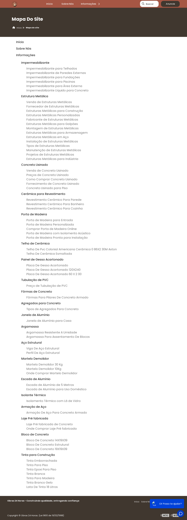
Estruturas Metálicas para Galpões (52, 124)
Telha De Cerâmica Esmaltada (49, 254)
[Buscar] (143, 4)
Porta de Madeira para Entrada (49, 220)
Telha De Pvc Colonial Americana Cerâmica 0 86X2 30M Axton (71, 249)
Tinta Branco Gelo (39, 482)
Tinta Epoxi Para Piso (41, 469)
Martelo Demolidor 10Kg (43, 369)
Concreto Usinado (34, 165)
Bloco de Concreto (35, 434)
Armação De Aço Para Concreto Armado (56, 413)
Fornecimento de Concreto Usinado (52, 184)
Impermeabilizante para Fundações (53, 77)
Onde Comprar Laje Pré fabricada (51, 429)
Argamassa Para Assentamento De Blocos (58, 337)
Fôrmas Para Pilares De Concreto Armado (57, 297)
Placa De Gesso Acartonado (47, 265)
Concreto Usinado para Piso (47, 188)
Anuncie (170, 4)
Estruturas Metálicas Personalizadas (53, 115)
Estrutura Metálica (34, 96)
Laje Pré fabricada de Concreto (49, 424)
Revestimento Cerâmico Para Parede (54, 200)
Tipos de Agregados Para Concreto (52, 309)
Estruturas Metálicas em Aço (47, 137)
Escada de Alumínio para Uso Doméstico (56, 389)
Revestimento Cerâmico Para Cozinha (54, 208)
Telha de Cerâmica (35, 243)
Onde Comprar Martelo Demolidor (51, 373)
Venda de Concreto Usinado (47, 171)
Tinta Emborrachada (41, 461)
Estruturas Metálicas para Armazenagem (57, 133)
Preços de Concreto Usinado (47, 175)
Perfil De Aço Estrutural (43, 353)
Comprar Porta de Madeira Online (51, 229)
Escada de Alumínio (35, 379)
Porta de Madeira (34, 214)
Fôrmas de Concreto (36, 292)
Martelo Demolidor (35, 359)
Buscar (150, 4)
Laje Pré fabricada (34, 418)
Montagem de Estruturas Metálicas (52, 128)
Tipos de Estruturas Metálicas (48, 146)
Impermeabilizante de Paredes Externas (56, 73)
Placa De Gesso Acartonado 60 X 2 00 (54, 274)
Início (49, 4)
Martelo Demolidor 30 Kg (44, 364)
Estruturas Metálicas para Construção (54, 111)
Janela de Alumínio (35, 315)
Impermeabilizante (35, 63)
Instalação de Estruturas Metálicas (52, 141)
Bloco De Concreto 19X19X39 (46, 449)
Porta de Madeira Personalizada (50, 224)
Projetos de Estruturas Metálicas (50, 154)
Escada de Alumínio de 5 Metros (50, 385)
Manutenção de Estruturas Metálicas (53, 150)
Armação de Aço (33, 407)
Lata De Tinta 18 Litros (42, 487)
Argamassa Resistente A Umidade (51, 332)
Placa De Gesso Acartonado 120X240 (53, 270)
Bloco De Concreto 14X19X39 (46, 440)
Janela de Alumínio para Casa (48, 321)
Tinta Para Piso (37, 465)
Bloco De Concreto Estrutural (47, 445)
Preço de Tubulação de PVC (47, 286)
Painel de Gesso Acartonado (42, 259)
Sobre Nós (68, 4)
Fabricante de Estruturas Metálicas (52, 119)
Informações (91, 4)
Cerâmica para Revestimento (43, 194)
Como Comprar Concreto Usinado (51, 179)
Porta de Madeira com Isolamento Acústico (58, 233)
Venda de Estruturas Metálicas (49, 102)
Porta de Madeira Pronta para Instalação (57, 238)
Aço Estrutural (31, 343)
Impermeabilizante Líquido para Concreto (57, 90)
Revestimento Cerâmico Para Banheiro (55, 204)
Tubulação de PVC (35, 280)
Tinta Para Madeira (40, 478)
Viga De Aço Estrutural (42, 348)
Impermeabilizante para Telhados (51, 68)
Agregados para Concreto (41, 303)
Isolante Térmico (33, 395)
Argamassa (30, 327)
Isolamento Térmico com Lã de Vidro (53, 401)
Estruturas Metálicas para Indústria (52, 159)
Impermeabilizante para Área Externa (54, 86)
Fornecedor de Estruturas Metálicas (52, 106)
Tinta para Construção (38, 455)
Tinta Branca (35, 474)
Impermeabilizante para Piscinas (50, 82)
